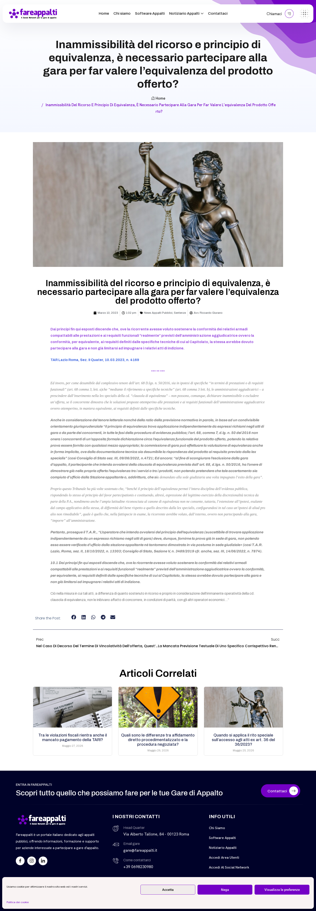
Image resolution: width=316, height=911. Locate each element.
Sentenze (180, 312)
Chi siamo (122, 13)
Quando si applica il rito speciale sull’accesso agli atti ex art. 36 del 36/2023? (243, 740)
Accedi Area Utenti (224, 857)
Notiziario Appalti (184, 13)
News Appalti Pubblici (158, 312)
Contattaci (218, 13)
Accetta (168, 890)
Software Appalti (150, 13)
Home (104, 13)
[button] (73, 617)
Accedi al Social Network (229, 867)
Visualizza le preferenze (282, 890)
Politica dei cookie (18, 902)
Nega (225, 890)
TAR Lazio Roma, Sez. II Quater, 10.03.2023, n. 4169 (94, 360)
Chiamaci (280, 13)
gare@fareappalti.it (140, 850)
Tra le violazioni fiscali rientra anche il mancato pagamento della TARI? (72, 737)
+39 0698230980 (138, 866)
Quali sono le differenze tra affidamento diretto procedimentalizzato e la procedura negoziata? (158, 740)
